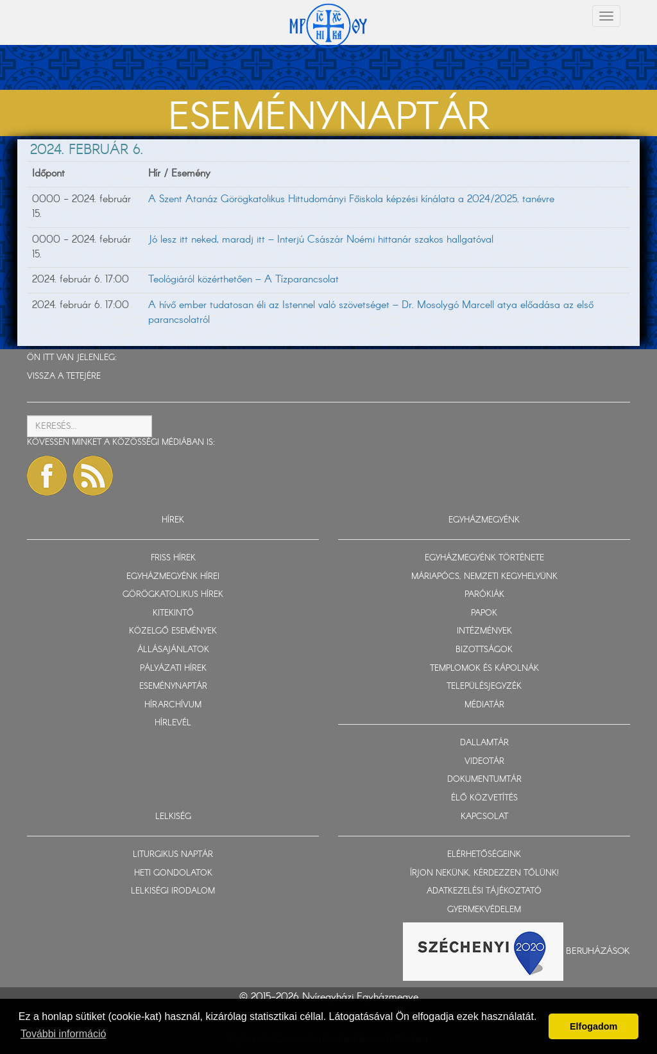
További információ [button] (63, 1033)
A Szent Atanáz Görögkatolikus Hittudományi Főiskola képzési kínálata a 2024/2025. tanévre (351, 199)
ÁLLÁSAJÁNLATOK (173, 650)
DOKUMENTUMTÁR (484, 779)
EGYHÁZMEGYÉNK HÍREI (172, 577)
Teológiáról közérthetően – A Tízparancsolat (243, 279)
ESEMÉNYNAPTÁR (173, 686)
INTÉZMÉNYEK (484, 631)
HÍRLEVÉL (173, 723)
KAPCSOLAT (484, 817)
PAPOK (484, 613)
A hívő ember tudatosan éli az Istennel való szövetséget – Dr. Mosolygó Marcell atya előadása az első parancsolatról (370, 312)
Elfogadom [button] (593, 1026)
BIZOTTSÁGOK (484, 650)
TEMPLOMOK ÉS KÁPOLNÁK (484, 668)
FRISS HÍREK (173, 558)
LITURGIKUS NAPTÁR (173, 855)
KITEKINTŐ (173, 613)
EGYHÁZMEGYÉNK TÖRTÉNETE (484, 558)
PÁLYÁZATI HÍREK (173, 668)
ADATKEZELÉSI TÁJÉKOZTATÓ (484, 891)
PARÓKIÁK (484, 595)
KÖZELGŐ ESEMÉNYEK (173, 631)
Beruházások (598, 951)
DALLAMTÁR (484, 743)
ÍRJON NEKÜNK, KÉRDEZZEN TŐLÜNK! (484, 873)
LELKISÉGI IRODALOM (173, 891)
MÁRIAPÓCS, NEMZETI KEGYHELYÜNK (484, 577)
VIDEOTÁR (484, 762)
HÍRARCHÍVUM (172, 705)
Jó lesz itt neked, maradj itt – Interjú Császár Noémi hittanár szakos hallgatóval (320, 239)
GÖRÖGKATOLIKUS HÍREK (173, 595)
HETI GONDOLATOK (173, 873)
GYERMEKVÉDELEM (484, 910)
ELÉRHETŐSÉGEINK (484, 855)
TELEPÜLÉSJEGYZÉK (484, 686)
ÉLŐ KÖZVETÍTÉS (484, 798)
